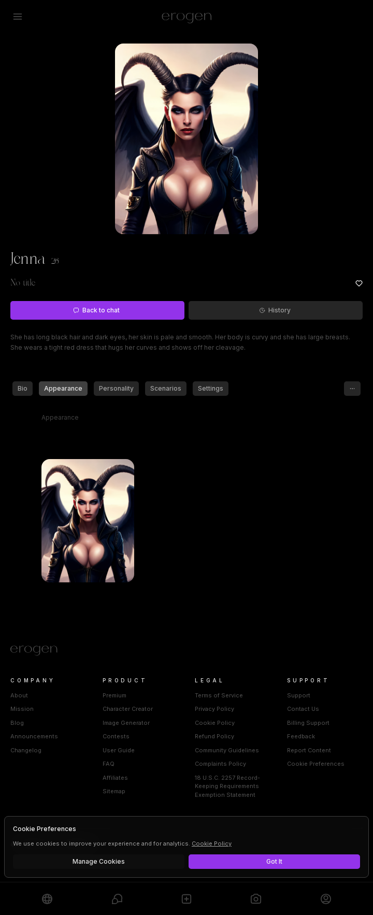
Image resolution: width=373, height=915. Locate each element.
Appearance (63, 388)
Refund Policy (214, 736)
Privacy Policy (214, 708)
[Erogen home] (186, 16)
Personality (116, 388)
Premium (114, 695)
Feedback (301, 736)
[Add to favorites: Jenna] (359, 283)
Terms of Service (219, 695)
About (19, 695)
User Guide (119, 750)
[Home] (186, 651)
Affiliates (115, 777)
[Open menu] (17, 16)
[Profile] (326, 898)
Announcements (34, 736)
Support (298, 695)
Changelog (25, 750)
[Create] (186, 898)
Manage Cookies (99, 861)
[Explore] (47, 898)
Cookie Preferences (316, 763)
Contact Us (303, 708)
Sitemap (114, 791)
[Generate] (256, 898)
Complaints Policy (220, 763)
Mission (22, 708)
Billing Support (308, 722)
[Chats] (117, 898)
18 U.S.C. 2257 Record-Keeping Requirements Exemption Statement (227, 786)
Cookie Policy (215, 722)
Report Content (309, 750)
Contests (116, 736)
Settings (210, 388)
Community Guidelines (227, 750)
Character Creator (128, 708)
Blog (17, 722)
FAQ (108, 763)
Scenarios (165, 388)
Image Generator (126, 722)
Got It (274, 861)
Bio (22, 388)
